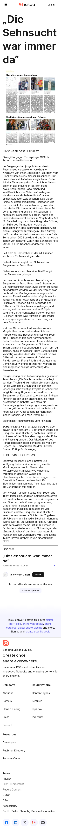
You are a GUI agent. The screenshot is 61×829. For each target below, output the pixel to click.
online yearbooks (32, 623)
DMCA (6, 794)
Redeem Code (11, 758)
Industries (37, 717)
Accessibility (10, 805)
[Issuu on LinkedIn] (16, 822)
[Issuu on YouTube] (43, 822)
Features (37, 701)
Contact (7, 725)
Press (6, 717)
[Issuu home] (27, 4)
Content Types (41, 693)
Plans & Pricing (11, 709)
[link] (51, 4)
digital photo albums (30, 627)
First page (8, 549)
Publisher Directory (14, 750)
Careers (7, 701)
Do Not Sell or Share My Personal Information (29, 811)
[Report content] (55, 566)
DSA (5, 800)
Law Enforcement (13, 784)
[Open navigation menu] (6, 4)
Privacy (7, 778)
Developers (9, 742)
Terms (6, 773)
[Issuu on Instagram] (34, 822)
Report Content (12, 789)
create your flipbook (38, 631)
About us (8, 693)
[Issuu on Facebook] (6, 822)
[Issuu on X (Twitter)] (25, 822)
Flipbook (37, 709)
